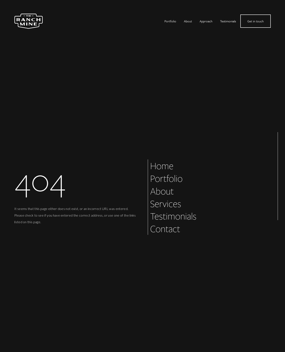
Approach (206, 21)
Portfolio (170, 21)
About (188, 21)
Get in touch (255, 21)
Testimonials (228, 21)
